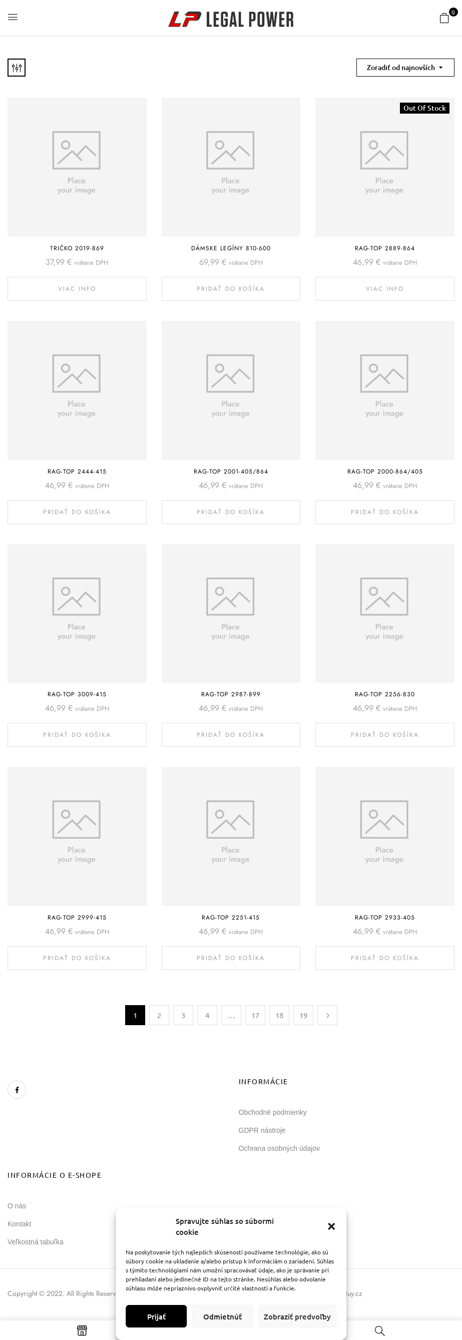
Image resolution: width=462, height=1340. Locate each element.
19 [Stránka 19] (303, 1015)
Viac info (77, 288)
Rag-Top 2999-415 (77, 917)
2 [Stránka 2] (159, 1015)
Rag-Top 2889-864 (385, 248)
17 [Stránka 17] (255, 1015)
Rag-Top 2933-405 (385, 917)
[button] (331, 1226)
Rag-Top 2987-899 (231, 694)
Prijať (156, 1316)
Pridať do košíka (231, 288)
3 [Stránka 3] (183, 1015)
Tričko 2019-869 (77, 248)
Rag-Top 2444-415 (77, 471)
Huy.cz (352, 1293)
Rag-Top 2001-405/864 (231, 471)
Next (327, 1015)
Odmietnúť (222, 1316)
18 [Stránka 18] (279, 1015)
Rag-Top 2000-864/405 (385, 471)
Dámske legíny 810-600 (231, 248)
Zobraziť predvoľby (297, 1316)
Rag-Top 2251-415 (231, 917)
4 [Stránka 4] (207, 1015)
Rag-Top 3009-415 (77, 694)
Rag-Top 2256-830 (385, 694)
